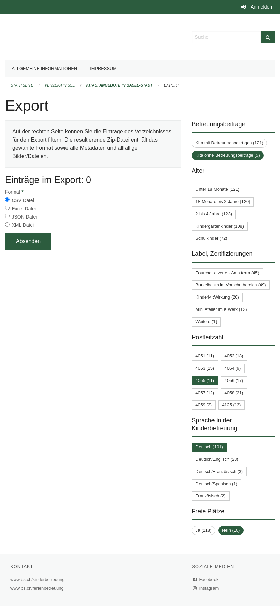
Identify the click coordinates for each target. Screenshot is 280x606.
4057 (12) (204, 392)
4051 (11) (204, 355)
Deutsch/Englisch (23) (216, 459)
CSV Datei (23, 200)
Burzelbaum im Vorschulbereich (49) (230, 284)
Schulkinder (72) (211, 238)
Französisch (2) (210, 495)
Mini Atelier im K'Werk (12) (221, 309)
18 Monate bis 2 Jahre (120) (222, 201)
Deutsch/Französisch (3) (219, 471)
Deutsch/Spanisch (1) (216, 483)
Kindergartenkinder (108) (219, 226)
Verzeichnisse (60, 85)
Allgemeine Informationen (44, 68)
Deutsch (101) (209, 446)
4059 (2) (203, 404)
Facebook (206, 579)
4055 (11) (204, 380)
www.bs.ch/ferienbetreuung (37, 588)
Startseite (22, 85)
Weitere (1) (206, 321)
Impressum (103, 68)
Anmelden (261, 7)
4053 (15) (204, 368)
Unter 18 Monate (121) (217, 189)
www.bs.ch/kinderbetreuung (38, 579)
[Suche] (268, 37)
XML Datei (23, 225)
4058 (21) (234, 392)
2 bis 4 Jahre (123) (213, 213)
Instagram (206, 588)
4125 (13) (231, 404)
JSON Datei (24, 217)
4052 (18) (234, 355)
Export (171, 85)
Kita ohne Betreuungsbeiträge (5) (227, 155)
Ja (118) (203, 530)
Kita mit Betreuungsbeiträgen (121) (229, 142)
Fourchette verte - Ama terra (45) (227, 272)
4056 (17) (234, 380)
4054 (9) (233, 368)
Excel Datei (24, 208)
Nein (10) (231, 530)
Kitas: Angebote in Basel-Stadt (119, 85)
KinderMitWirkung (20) (217, 297)
